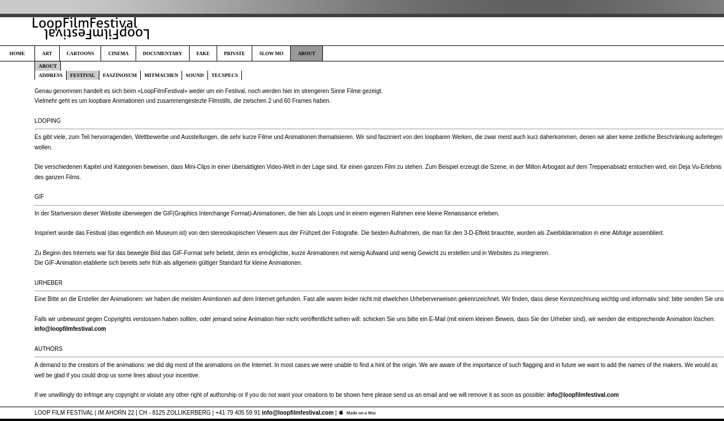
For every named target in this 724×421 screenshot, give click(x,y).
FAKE (203, 53)
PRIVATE (234, 53)
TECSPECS (224, 75)
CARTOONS (80, 53)
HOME (17, 53)
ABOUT (306, 53)
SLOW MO (271, 53)
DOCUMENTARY (162, 53)
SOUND (195, 75)
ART (47, 53)
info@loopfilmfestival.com (70, 329)
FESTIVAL (82, 75)
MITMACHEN (161, 75)
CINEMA (118, 53)
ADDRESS (50, 75)
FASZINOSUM (120, 75)
